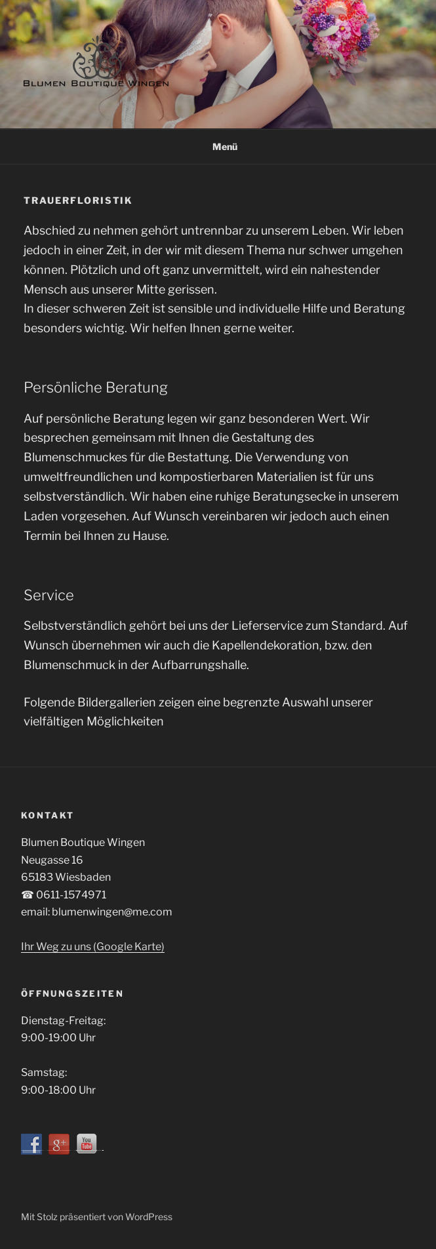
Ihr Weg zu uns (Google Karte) (93, 946)
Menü (218, 146)
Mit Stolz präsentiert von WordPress (96, 1216)
